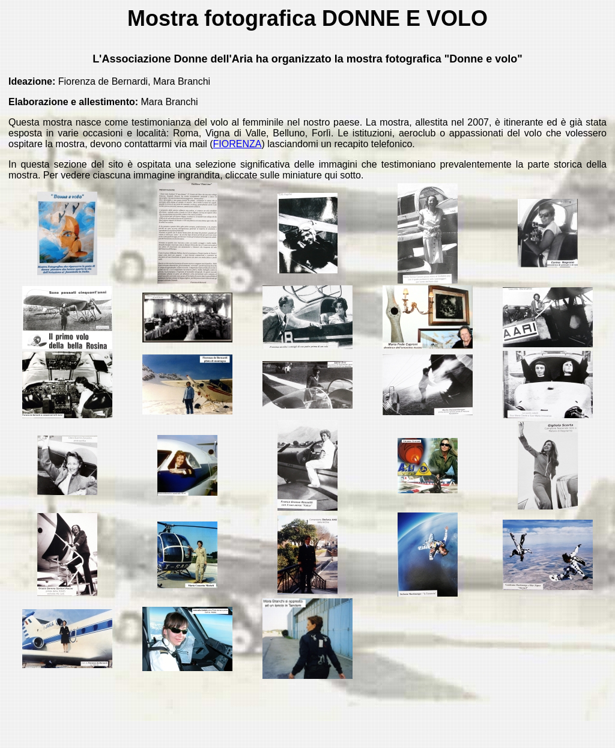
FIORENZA (237, 144)
